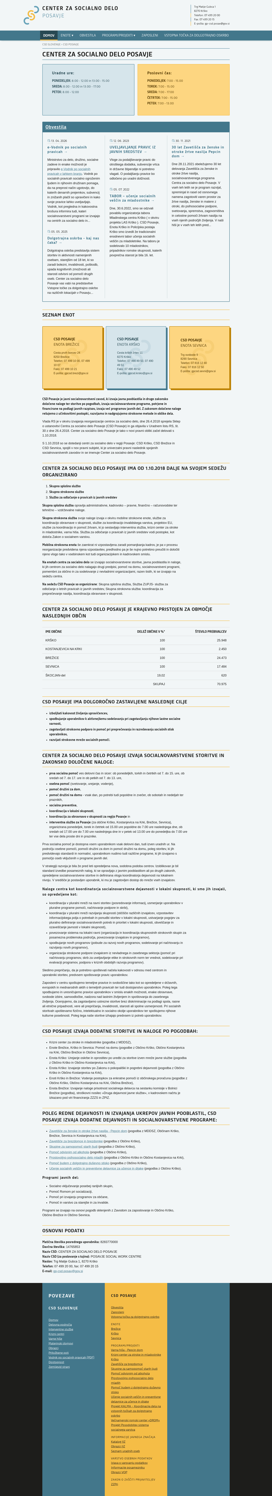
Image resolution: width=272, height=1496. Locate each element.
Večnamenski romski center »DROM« (135, 1420)
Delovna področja (60, 1325)
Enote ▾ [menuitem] (67, 35)
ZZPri (114, 1484)
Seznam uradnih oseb (125, 1451)
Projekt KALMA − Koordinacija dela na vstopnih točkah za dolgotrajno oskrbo (136, 1411)
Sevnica (116, 1338)
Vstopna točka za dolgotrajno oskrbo (135, 1317)
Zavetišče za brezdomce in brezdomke (76, 1141)
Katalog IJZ (118, 1442)
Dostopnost (56, 1362)
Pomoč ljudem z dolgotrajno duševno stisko (79, 1163)
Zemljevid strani (59, 1367)
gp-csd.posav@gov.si (68, 1271)
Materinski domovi (61, 1343)
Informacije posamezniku (128, 1467)
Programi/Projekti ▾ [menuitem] (118, 35)
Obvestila (55, 126)
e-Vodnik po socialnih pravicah (67, 149)
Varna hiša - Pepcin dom (127, 1350)
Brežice (116, 1329)
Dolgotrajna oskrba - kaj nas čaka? (73, 240)
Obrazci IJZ (118, 1446)
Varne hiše (55, 1339)
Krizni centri (56, 1334)
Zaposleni (117, 1312)
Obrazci (53, 1348)
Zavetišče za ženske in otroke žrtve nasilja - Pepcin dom (88, 1131)
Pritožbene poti (59, 1353)
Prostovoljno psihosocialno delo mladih (76, 1157)
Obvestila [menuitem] (88, 35)
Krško (115, 1333)
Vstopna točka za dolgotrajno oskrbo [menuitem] (196, 35)
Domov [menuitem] (48, 35)
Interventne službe (61, 1329)
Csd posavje (71, 44)
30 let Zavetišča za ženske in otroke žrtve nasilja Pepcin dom (198, 151)
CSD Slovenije (51, 44)
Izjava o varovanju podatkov (129, 1463)
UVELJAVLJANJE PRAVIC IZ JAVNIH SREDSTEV (133, 149)
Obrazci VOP (119, 1472)
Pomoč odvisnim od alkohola (69, 1152)
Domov (53, 1320)
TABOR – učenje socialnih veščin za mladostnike (133, 198)
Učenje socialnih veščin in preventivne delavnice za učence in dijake (96, 1168)
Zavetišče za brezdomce (127, 1364)
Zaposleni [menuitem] (150, 35)
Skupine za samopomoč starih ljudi (73, 1146)
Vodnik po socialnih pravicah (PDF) (71, 1357)
